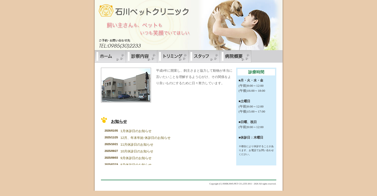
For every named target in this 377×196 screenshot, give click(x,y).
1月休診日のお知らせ (136, 131)
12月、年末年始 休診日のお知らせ (145, 138)
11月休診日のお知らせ (136, 144)
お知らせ (119, 121)
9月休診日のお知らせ (136, 158)
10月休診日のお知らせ (136, 151)
